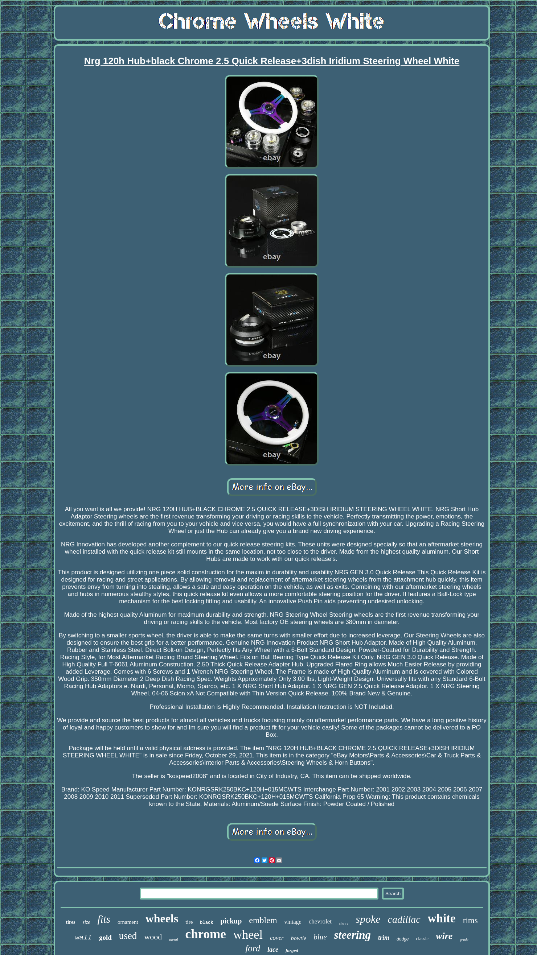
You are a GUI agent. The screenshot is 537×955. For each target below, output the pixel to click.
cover (277, 937)
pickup (231, 921)
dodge (403, 939)
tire (189, 922)
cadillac (404, 919)
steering (352, 935)
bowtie (299, 938)
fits (104, 919)
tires (70, 922)
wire (444, 936)
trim (383, 937)
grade (464, 940)
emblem (263, 920)
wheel (248, 934)
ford (252, 948)
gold (105, 937)
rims (470, 920)
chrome (205, 934)
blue (320, 937)
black (206, 922)
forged (292, 950)
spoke (368, 919)
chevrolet (320, 921)
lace (272, 949)
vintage (293, 922)
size (86, 922)
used (128, 935)
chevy (343, 923)
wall (83, 938)
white (442, 918)
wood (153, 936)
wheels (162, 918)
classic (422, 938)
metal (173, 939)
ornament (128, 922)
